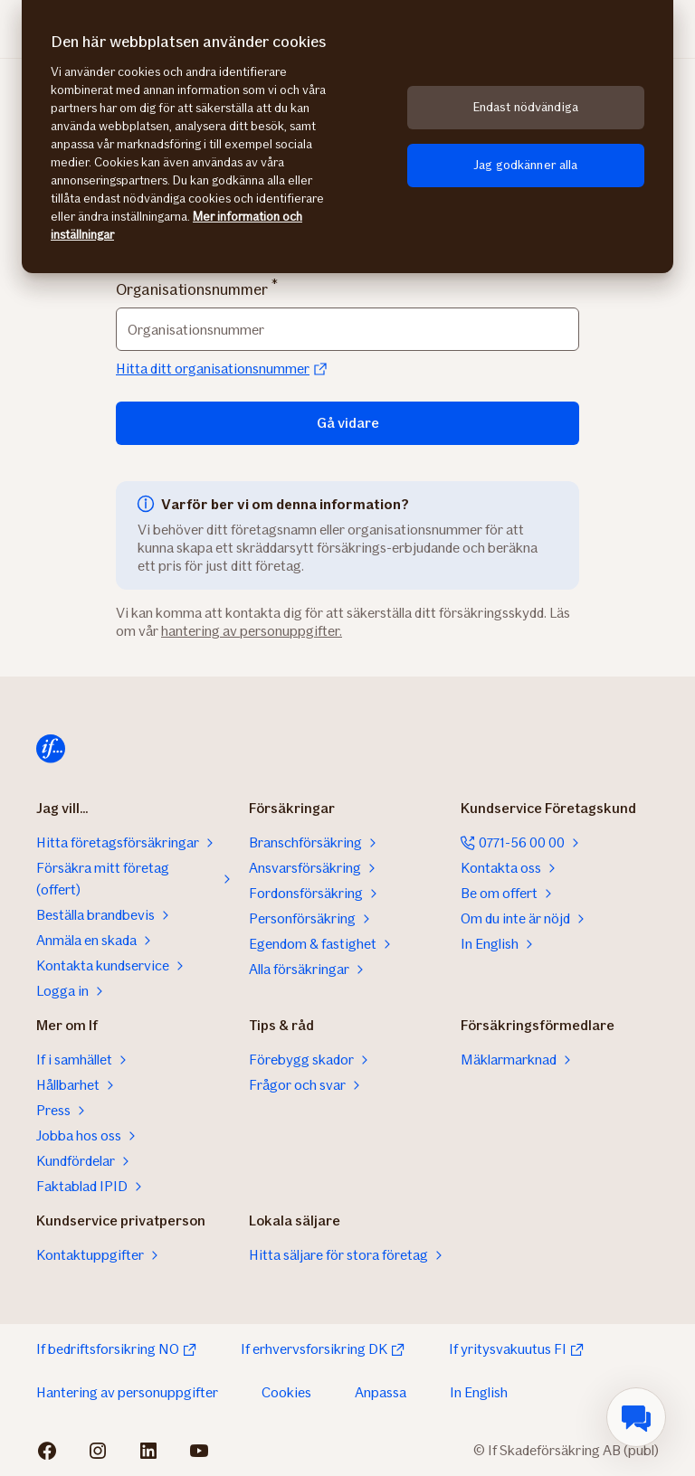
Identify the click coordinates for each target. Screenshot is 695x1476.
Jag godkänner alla (525, 165)
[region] (347, 136)
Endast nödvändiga (525, 107)
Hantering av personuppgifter (127, 1392)
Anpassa (380, 1392)
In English (479, 1392)
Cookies (286, 1392)
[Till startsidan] (50, 748)
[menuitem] (636, 1417)
